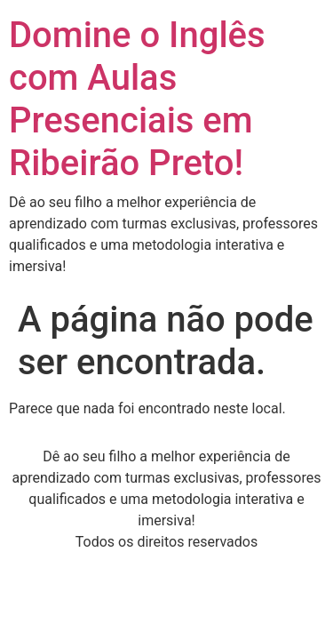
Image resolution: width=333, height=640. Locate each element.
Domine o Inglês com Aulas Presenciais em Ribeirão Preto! (137, 99)
